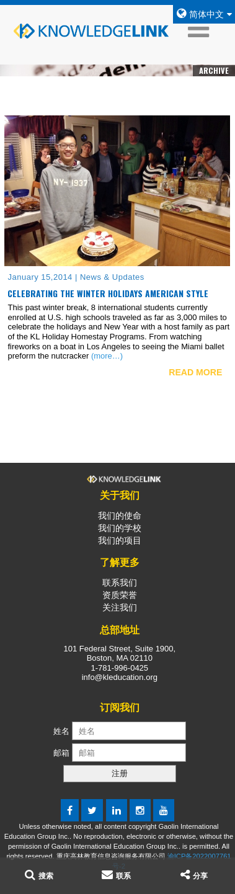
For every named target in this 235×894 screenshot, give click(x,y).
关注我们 (119, 607)
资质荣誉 (119, 595)
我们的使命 (119, 516)
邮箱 (62, 753)
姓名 (61, 731)
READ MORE (195, 372)
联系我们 (119, 583)
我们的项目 (119, 540)
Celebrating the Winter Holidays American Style (107, 293)
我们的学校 (119, 528)
